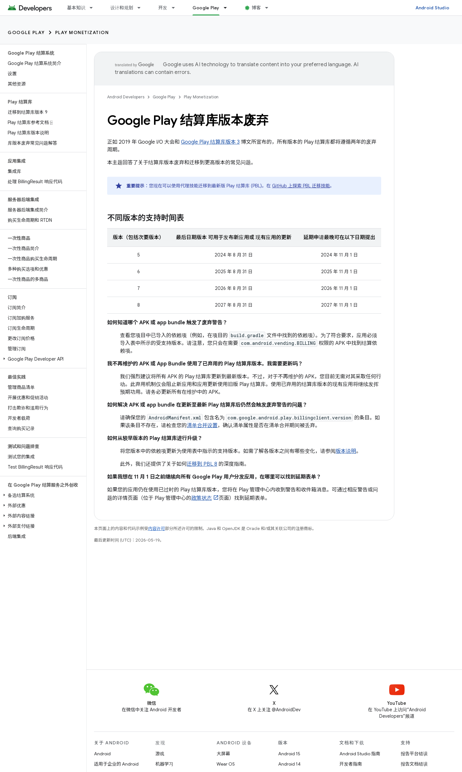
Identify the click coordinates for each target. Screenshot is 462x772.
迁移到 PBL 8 (202, 464)
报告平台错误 (414, 754)
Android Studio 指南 (359, 754)
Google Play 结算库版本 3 (210, 142)
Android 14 (289, 764)
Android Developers (125, 97)
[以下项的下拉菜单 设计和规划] (141, 7)
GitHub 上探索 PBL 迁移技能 (301, 186)
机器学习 (164, 764)
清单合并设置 (202, 425)
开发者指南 (350, 764)
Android (102, 754)
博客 (256, 8)
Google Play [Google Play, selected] (206, 8)
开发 (162, 8)
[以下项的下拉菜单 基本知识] (94, 7)
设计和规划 (121, 8)
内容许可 (156, 528)
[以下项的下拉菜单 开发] (176, 7)
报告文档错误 (414, 764)
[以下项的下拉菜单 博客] (269, 7)
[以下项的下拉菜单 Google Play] (228, 7)
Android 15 (289, 754)
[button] (42, 359)
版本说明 (346, 451)
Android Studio (432, 8)
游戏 (159, 754)
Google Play (26, 32)
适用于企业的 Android (116, 764)
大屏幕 (223, 754)
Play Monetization (82, 32)
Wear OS (226, 764)
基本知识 (76, 8)
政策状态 (201, 498)
